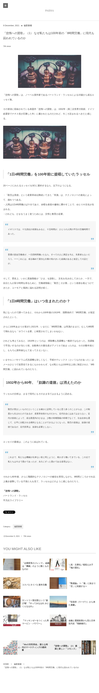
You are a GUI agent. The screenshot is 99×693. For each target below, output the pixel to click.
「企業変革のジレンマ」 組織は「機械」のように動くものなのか (35, 567)
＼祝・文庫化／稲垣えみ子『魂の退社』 (81, 567)
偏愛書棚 (28, 25)
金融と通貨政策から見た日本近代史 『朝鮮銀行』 (82, 623)
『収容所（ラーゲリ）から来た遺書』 (82, 604)
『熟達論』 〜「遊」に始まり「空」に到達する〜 (82, 586)
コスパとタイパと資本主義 (34, 586)
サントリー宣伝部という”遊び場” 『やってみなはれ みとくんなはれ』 (35, 605)
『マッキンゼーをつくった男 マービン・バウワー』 (35, 623)
